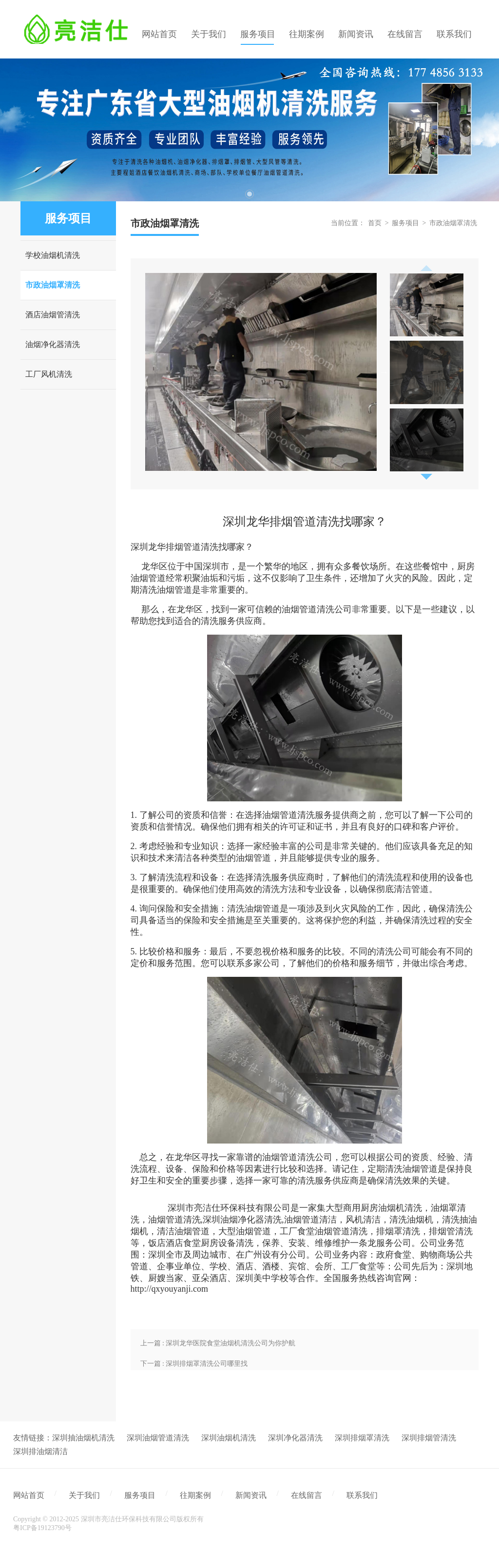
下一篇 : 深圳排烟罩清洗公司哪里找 (194, 1363)
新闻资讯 (251, 1495)
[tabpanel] (249, 129)
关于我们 (84, 1495)
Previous (426, 265)
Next (384, 372)
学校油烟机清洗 (52, 255)
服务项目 (405, 223)
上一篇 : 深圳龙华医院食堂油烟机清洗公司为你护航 (218, 1343)
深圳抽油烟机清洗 (83, 1438)
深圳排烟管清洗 (429, 1438)
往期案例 (195, 1495)
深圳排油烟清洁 (40, 1451)
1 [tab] (249, 194)
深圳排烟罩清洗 (362, 1438)
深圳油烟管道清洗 (158, 1438)
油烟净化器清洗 (52, 344)
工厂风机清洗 (48, 374)
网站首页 (28, 1495)
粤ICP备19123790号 (42, 1528)
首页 (375, 223)
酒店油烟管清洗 (52, 314)
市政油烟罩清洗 (52, 285)
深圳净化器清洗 (295, 1438)
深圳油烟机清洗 (228, 1438)
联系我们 (362, 1495)
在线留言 (306, 1495)
